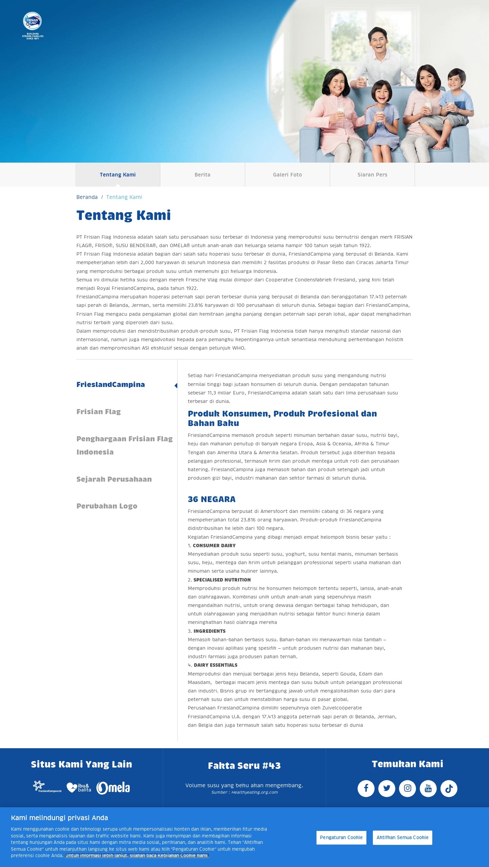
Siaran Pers (372, 174)
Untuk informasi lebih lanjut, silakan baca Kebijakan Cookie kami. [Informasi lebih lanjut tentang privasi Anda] (137, 855)
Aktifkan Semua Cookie (403, 837)
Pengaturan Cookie (341, 837)
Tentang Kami (118, 174)
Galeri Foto (287, 174)
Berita (203, 174)
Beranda (87, 197)
